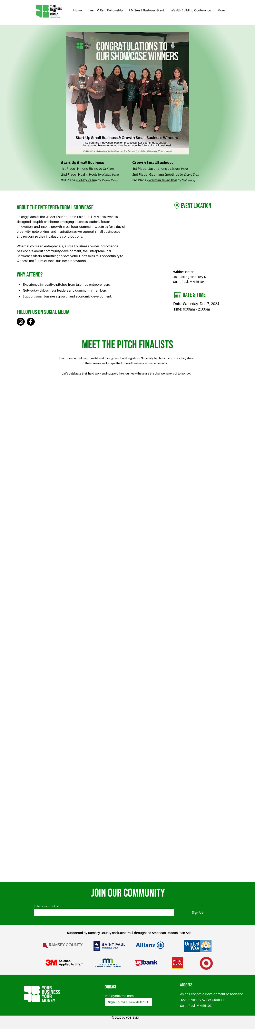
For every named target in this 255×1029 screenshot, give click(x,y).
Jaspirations (157, 168)
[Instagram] (21, 322)
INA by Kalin (86, 180)
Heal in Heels (87, 174)
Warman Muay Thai (162, 180)
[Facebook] (31, 322)
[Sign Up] (197, 913)
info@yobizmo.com (119, 996)
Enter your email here (47, 906)
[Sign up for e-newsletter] (129, 1002)
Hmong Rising (87, 168)
